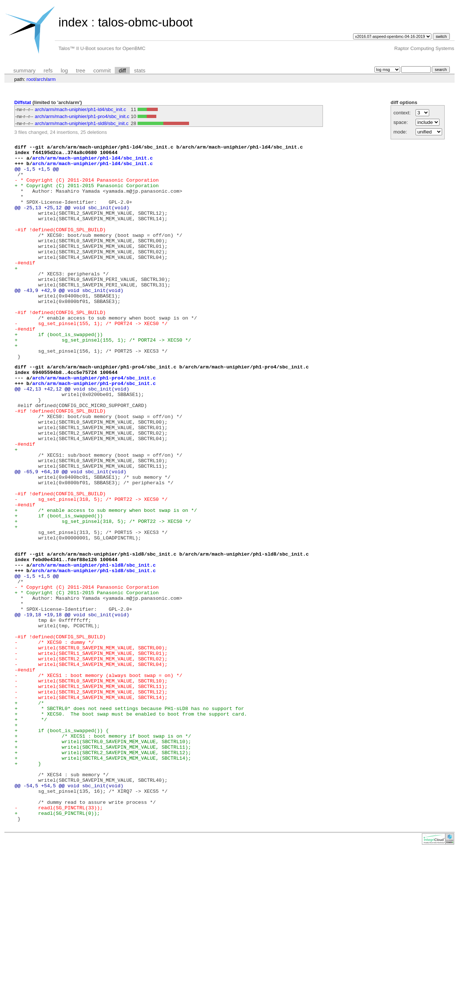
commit (102, 71)
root (30, 79)
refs (48, 71)
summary (24, 71)
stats (139, 71)
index (73, 22)
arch (41, 79)
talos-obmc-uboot (145, 22)
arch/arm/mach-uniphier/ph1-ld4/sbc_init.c (80, 109)
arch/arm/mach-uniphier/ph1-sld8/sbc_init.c (82, 123)
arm (51, 79)
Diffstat (22, 102)
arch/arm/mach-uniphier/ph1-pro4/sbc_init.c (82, 116)
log (64, 71)
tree (80, 71)
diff (122, 71)
